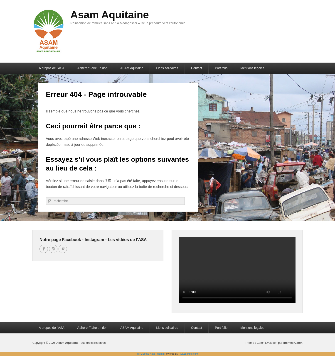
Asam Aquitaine (109, 15)
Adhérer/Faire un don (92, 68)
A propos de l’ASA (51, 68)
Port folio (221, 68)
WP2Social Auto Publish (150, 353)
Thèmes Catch (292, 342)
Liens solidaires (167, 68)
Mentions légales (252, 68)
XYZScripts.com (189, 353)
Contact (196, 68)
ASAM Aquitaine (131, 68)
